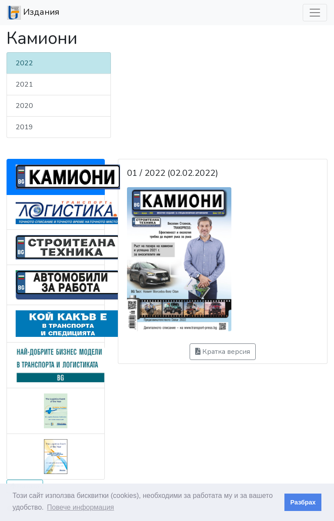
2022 (24, 63)
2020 (24, 106)
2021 (24, 84)
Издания (33, 13)
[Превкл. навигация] (315, 12)
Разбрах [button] (303, 502)
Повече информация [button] (80, 507)
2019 (24, 127)
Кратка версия (222, 351)
